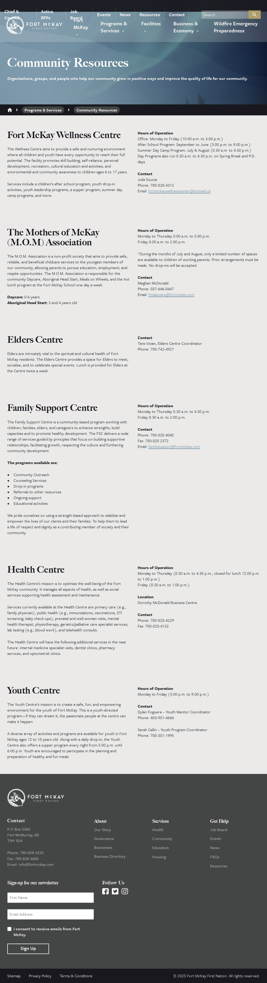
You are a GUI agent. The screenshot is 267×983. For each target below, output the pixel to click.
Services (160, 822)
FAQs (214, 857)
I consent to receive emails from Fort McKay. (47, 932)
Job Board (76, 6)
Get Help (219, 822)
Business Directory (109, 857)
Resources (148, 6)
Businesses (103, 848)
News (124, 6)
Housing (159, 857)
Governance (104, 840)
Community (162, 840)
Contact (174, 6)
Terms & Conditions (76, 976)
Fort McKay (80, 24)
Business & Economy (184, 28)
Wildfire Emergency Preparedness (234, 28)
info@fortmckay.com (36, 865)
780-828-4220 (32, 854)
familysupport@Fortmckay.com (174, 447)
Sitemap (14, 976)
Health (157, 831)
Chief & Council (11, 6)
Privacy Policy (40, 976)
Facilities (151, 24)
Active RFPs (47, 6)
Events (104, 6)
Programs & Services (114, 28)
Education (160, 848)
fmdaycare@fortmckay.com (171, 295)
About (100, 822)
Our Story (102, 831)
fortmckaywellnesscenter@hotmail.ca (179, 191)
